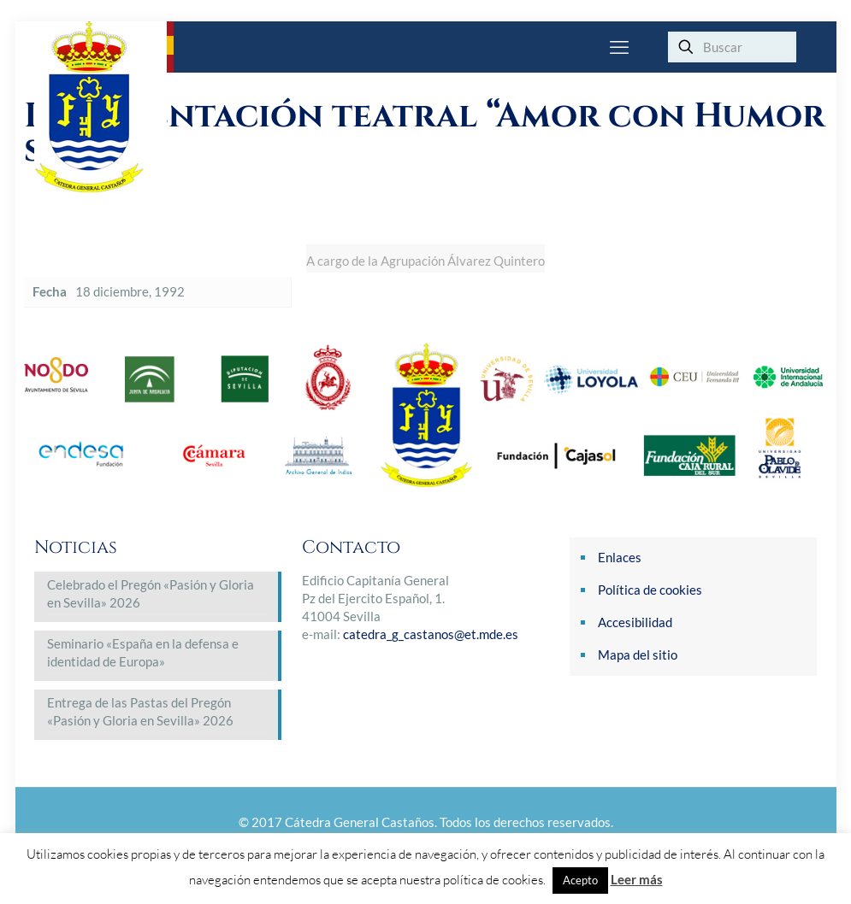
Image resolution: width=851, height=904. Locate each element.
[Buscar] (732, 47)
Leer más (637, 879)
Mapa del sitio (637, 654)
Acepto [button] (580, 880)
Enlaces (619, 557)
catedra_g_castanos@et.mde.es (430, 634)
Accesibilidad (635, 622)
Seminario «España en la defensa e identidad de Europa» (143, 652)
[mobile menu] (619, 47)
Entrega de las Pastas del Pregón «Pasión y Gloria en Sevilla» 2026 (140, 711)
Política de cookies (650, 589)
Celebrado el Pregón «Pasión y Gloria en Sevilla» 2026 (150, 593)
